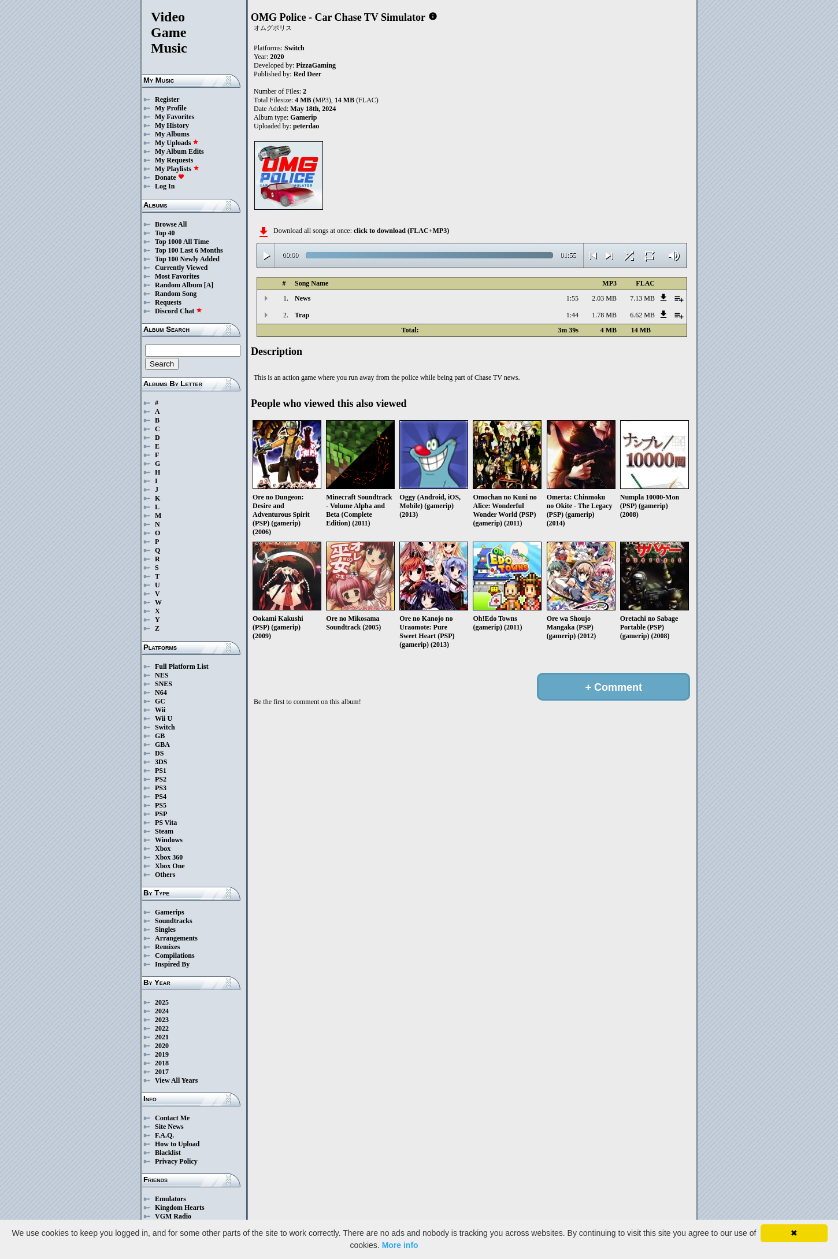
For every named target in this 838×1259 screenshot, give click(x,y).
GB (160, 736)
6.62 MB (642, 315)
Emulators (170, 1199)
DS (159, 753)
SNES (163, 684)
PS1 (160, 770)
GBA (162, 744)
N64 (161, 692)
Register (167, 99)
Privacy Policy (176, 1161)
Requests (168, 302)
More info (400, 1245)
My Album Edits (179, 151)
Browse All (171, 224)
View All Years (176, 1080)
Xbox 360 (169, 857)
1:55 (572, 298)
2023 (162, 1020)
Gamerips (169, 912)
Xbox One (170, 866)
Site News (169, 1127)
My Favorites (174, 117)
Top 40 (165, 233)
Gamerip (303, 117)
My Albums (172, 134)
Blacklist (168, 1153)
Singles (165, 929)
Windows (169, 840)
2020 (162, 1046)
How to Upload (177, 1144)
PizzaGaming (316, 65)
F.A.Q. (164, 1135)
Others (165, 875)
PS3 (160, 788)
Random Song (175, 294)
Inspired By (172, 964)
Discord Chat (178, 311)
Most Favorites (177, 276)
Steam (164, 831)
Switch (165, 727)
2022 (162, 1028)
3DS (161, 762)
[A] (209, 285)
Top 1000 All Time (182, 242)
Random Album (178, 285)
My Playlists (177, 169)
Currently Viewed (181, 268)
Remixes (167, 947)
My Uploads (177, 143)
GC (160, 701)
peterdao (306, 126)
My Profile (171, 108)
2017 (162, 1072)
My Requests (174, 160)
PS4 (160, 797)
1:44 (572, 315)
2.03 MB (604, 298)
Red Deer (307, 74)
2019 (162, 1054)
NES (161, 675)
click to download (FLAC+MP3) (401, 231)
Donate (169, 177)
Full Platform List (182, 666)
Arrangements (176, 938)
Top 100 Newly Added (187, 259)
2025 (162, 1002)
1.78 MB (604, 315)
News (302, 298)
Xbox (162, 849)
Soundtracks (173, 921)
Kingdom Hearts (180, 1208)
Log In (165, 186)
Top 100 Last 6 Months (189, 250)
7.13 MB (642, 298)
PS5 (160, 805)
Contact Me (172, 1118)
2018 (162, 1063)
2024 (162, 1011)
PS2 (160, 779)
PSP (161, 814)
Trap (302, 315)
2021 (162, 1037)
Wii (160, 710)
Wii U (163, 718)
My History (172, 125)
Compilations (175, 955)
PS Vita (166, 823)
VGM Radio (173, 1216)
